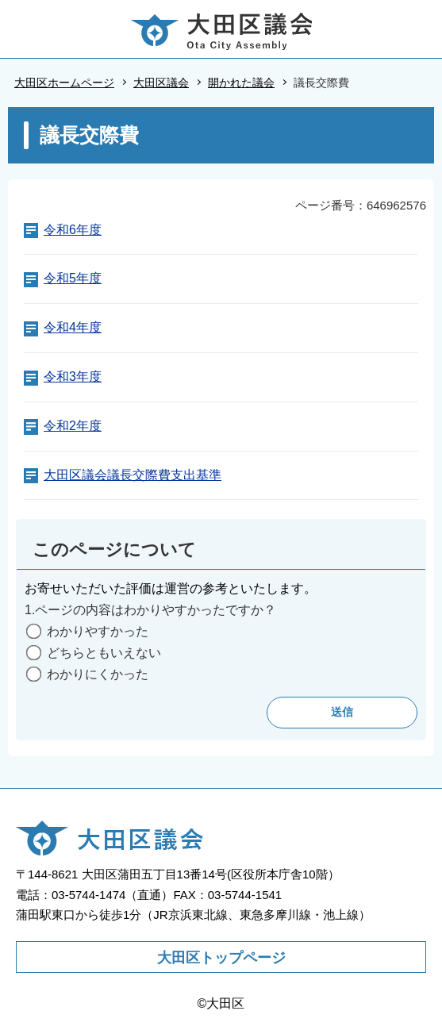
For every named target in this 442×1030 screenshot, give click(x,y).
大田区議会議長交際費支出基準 (132, 475)
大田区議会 (161, 82)
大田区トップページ (221, 958)
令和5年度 (73, 278)
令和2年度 (73, 425)
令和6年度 (73, 229)
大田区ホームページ (64, 82)
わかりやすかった (97, 631)
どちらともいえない (104, 652)
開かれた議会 (241, 82)
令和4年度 (73, 327)
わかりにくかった (97, 674)
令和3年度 (73, 376)
